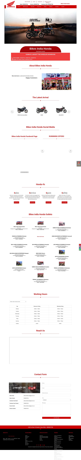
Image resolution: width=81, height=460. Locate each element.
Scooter (32, 6)
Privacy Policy (47, 446)
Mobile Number (45, 392)
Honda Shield (70, 440)
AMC (69, 437)
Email (43, 388)
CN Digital (33, 446)
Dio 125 (41, 438)
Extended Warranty (71, 436)
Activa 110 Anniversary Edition (44, 437)
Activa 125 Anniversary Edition (44, 436)
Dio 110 (41, 439)
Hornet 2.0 (26, 437)
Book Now (16, 202)
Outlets (57, 6)
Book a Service (71, 435)
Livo (25, 439)
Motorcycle (25, 6)
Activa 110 (41, 435)
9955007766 (22, 57)
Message (44, 402)
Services (39, 6)
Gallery (50, 6)
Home (19, 6)
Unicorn (26, 440)
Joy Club (70, 439)
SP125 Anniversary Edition (29, 441)
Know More (48, 202)
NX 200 (26, 435)
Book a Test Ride (71, 438)
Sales (45, 6)
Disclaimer (51, 446)
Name (43, 383)
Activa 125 (41, 440)
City (43, 397)
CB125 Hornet (27, 436)
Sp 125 (26, 438)
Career (62, 6)
